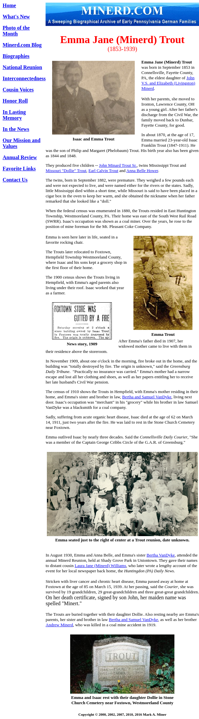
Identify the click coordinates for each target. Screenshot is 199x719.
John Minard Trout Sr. (118, 165)
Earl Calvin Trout (103, 170)
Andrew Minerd (59, 624)
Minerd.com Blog (22, 45)
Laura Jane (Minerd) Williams (100, 565)
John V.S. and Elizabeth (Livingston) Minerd (168, 83)
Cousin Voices (18, 89)
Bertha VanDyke (161, 555)
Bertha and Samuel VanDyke (146, 396)
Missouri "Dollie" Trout (66, 170)
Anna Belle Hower (142, 170)
